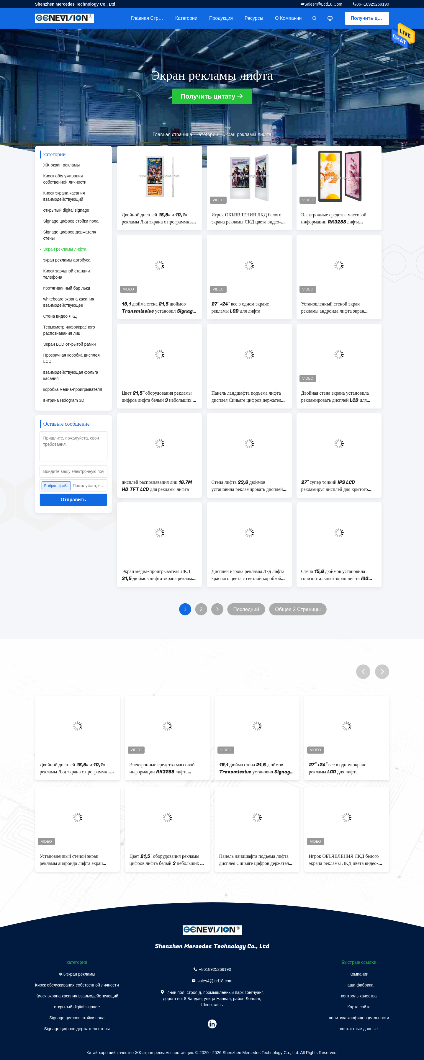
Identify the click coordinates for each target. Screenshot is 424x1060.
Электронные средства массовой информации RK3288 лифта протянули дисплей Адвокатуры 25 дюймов (337, 218)
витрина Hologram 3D (63, 400)
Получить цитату (370, 18)
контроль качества (358, 996)
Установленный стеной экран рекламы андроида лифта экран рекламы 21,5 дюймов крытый (332, 307)
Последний (246, 609)
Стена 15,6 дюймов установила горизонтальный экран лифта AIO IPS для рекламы (335, 575)
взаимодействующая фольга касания (70, 375)
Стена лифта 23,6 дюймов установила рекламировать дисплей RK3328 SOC (247, 486)
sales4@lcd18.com (323, 4)
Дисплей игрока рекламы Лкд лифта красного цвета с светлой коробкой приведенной (248, 575)
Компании (358, 974)
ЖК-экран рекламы (61, 165)
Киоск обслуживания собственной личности (64, 179)
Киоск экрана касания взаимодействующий (64, 196)
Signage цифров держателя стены (69, 235)
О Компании (288, 18)
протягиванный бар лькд (66, 288)
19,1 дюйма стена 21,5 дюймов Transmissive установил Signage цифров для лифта (158, 307)
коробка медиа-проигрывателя (72, 389)
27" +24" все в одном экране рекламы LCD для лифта (240, 307)
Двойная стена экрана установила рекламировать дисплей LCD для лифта (335, 397)
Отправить (73, 499)
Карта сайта (358, 1007)
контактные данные (359, 1028)
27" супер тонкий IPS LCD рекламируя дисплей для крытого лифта (334, 486)
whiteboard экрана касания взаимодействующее (68, 302)
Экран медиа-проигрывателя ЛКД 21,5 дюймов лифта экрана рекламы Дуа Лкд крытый (158, 575)
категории (186, 18)
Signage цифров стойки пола (71, 221)
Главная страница (150, 18)
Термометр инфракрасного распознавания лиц (69, 330)
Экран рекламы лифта (64, 249)
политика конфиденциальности (359, 1017)
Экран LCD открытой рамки (69, 344)
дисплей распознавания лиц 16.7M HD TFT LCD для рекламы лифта (157, 486)
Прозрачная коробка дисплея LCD (71, 358)
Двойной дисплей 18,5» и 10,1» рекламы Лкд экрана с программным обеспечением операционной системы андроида (159, 218)
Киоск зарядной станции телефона (66, 274)
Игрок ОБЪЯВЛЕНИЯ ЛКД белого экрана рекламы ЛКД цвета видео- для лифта (246, 218)
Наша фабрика (358, 985)
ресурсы (254, 18)
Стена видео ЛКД (60, 316)
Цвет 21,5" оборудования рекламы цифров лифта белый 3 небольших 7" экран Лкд (159, 397)
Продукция (221, 18)
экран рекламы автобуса (67, 260)
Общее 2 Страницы (297, 609)
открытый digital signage (66, 210)
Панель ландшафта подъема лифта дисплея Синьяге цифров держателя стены (248, 397)
